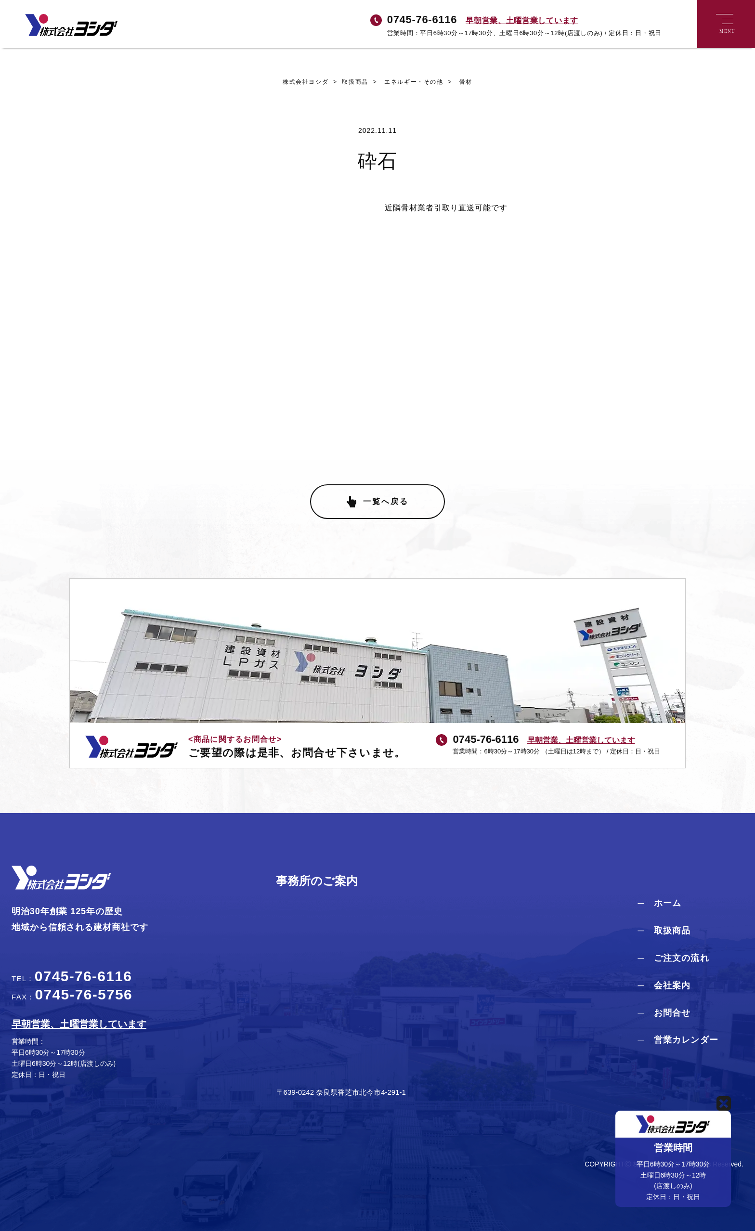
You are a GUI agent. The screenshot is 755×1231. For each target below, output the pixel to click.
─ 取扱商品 (664, 930)
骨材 (457, 81)
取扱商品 (348, 81)
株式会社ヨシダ (305, 81)
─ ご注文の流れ (673, 958)
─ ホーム (659, 903)
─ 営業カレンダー (678, 1040)
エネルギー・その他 (405, 81)
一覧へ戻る (386, 501)
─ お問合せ (664, 1013)
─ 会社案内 (664, 985)
